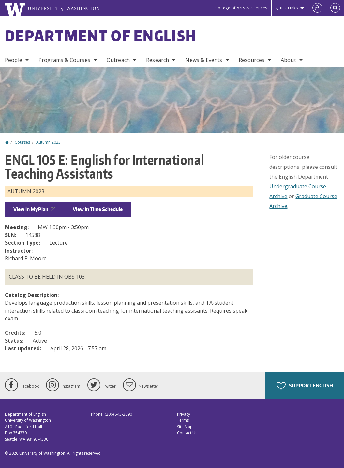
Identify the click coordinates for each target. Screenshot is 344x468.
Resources (251, 60)
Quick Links (287, 8)
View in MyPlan (34, 209)
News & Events (203, 60)
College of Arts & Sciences (241, 8)
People (13, 60)
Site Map (185, 427)
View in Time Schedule (98, 209)
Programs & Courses (64, 60)
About (288, 60)
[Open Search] (335, 8)
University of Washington (42, 453)
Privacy (183, 414)
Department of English (101, 35)
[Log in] (317, 8)
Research (157, 60)
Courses (22, 142)
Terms (183, 420)
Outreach (118, 60)
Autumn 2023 (48, 142)
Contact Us (187, 433)
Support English (305, 385)
